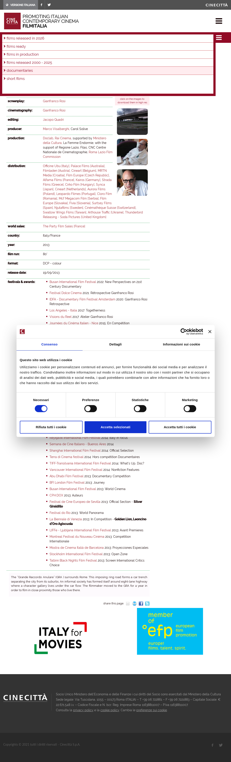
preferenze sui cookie (151, 710)
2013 (64, 36)
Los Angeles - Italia (63, 310)
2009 (57, 55)
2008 (67, 55)
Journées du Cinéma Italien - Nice (74, 323)
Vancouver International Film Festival (76, 470)
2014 (10, 55)
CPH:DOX (56, 495)
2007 (76, 55)
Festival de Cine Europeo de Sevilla (75, 502)
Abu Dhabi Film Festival (66, 476)
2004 (106, 55)
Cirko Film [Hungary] (79, 184)
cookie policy (109, 710)
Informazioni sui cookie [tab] (181, 344)
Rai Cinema (63, 138)
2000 (11, 61)
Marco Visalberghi (56, 129)
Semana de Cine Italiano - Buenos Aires (78, 444)
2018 (108, 49)
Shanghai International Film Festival (75, 450)
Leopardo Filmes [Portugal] (76, 194)
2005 (96, 55)
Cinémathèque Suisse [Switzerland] (110, 207)
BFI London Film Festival (67, 482)
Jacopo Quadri (53, 119)
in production (17, 49)
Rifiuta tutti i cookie (51, 427)
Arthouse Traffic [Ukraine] (106, 212)
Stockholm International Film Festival (76, 554)
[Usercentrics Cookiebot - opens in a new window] (183, 331)
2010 (47, 55)
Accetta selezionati (115, 427)
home (7, 36)
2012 (29, 55)
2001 (135, 55)
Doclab (48, 138)
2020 (89, 49)
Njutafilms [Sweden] (68, 207)
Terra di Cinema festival (66, 457)
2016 (126, 49)
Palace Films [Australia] (88, 166)
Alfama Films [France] (58, 180)
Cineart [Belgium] (83, 170)
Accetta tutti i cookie (180, 427)
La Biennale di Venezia (66, 519)
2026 (32, 49)
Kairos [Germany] (88, 180)
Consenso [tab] (49, 344)
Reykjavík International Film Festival (75, 437)
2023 (61, 49)
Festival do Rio (60, 513)
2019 (98, 49)
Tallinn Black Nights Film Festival (73, 560)
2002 (125, 55)
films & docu (24, 36)
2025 (42, 49)
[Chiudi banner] (209, 331)
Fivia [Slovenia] (80, 203)
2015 (136, 49)
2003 (115, 55)
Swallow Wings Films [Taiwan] (64, 212)
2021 (79, 49)
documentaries (47, 36)
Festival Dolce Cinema (66, 293)
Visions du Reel (61, 317)
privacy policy (83, 710)
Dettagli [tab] (115, 344)
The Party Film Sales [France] (64, 226)
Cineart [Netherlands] (70, 189)
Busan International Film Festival (73, 282)
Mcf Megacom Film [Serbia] (79, 198)
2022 (70, 49)
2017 (117, 49)
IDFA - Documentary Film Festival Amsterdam (82, 299)
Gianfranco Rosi (54, 92)
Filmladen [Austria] (56, 170)
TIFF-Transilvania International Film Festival (80, 463)
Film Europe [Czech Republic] (87, 175)
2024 (51, 49)
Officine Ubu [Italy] (56, 166)
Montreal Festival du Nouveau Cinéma (77, 536)
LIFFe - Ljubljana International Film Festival (80, 530)
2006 (86, 55)
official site (126, 90)
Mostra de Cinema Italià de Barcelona (77, 547)
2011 (38, 55)
